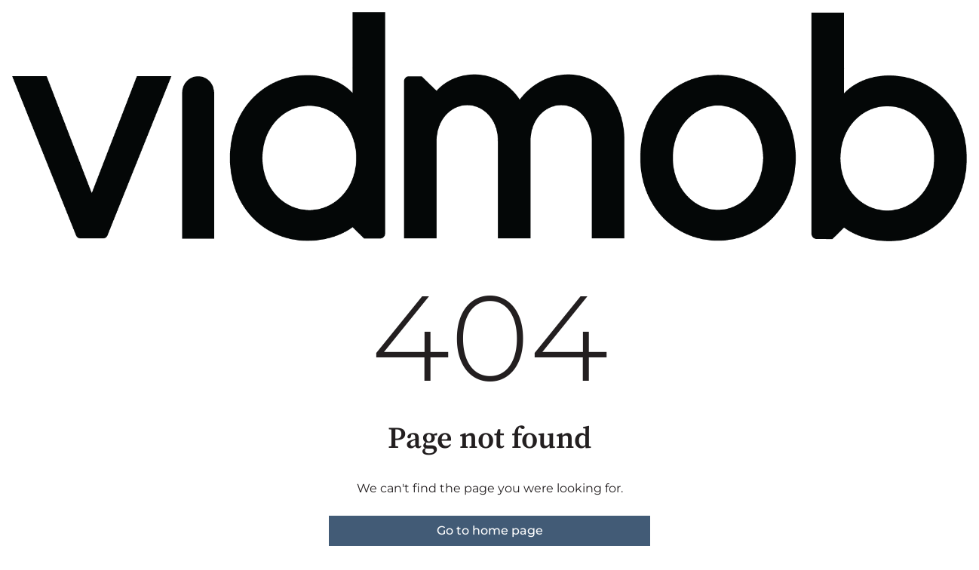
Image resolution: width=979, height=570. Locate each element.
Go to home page (490, 530)
